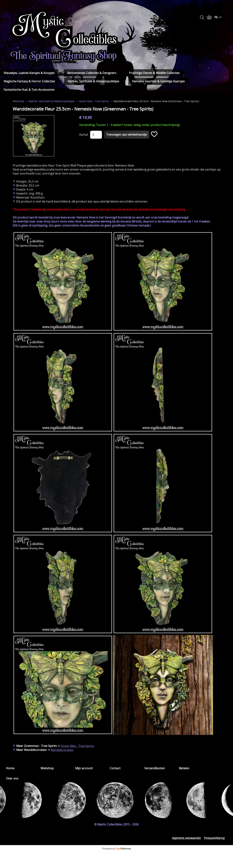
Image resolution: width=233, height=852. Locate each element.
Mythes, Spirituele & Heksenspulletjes (93, 81)
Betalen (184, 768)
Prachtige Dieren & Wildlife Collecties (154, 73)
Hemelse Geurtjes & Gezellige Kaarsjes (158, 81)
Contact (115, 768)
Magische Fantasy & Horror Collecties (29, 81)
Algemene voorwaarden (186, 838)
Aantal (83, 135)
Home (10, 768)
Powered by (116, 848)
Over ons (12, 778)
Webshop (18, 101)
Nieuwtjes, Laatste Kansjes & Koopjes (29, 73)
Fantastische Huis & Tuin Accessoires (29, 90)
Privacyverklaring (214, 838)
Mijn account (84, 768)
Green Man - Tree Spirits (94, 101)
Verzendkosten (154, 768)
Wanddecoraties (62, 750)
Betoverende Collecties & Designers (91, 73)
